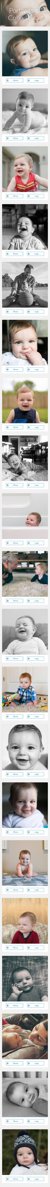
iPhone (12, 80)
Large (33, 80)
